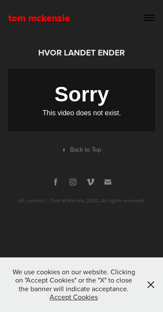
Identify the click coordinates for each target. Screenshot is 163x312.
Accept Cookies (74, 297)
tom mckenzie (39, 18)
